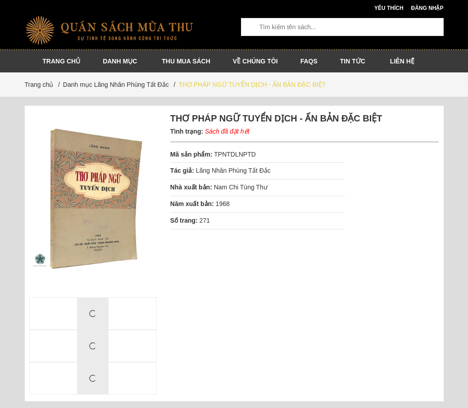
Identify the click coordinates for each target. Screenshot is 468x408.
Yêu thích (389, 8)
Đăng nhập (427, 8)
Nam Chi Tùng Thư (241, 187)
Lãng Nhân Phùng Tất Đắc (233, 170)
